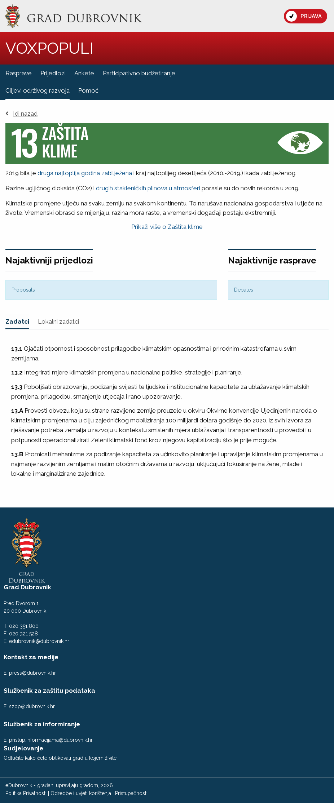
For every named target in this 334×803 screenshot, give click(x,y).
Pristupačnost (130, 793)
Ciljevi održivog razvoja (37, 90)
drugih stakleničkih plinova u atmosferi (148, 188)
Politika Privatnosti (26, 793)
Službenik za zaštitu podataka (49, 690)
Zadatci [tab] (17, 321)
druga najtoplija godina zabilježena (85, 173)
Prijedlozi (53, 73)
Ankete (84, 73)
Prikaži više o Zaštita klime (167, 226)
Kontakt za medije (31, 657)
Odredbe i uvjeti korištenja (80, 793)
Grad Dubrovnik (27, 587)
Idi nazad (21, 114)
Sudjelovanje (23, 748)
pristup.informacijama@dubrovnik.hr (51, 740)
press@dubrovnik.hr (32, 673)
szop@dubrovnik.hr (32, 706)
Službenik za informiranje (42, 724)
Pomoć (88, 90)
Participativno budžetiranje (139, 73)
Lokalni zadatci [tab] (58, 321)
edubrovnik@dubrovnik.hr (39, 641)
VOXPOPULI (49, 48)
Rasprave (18, 73)
